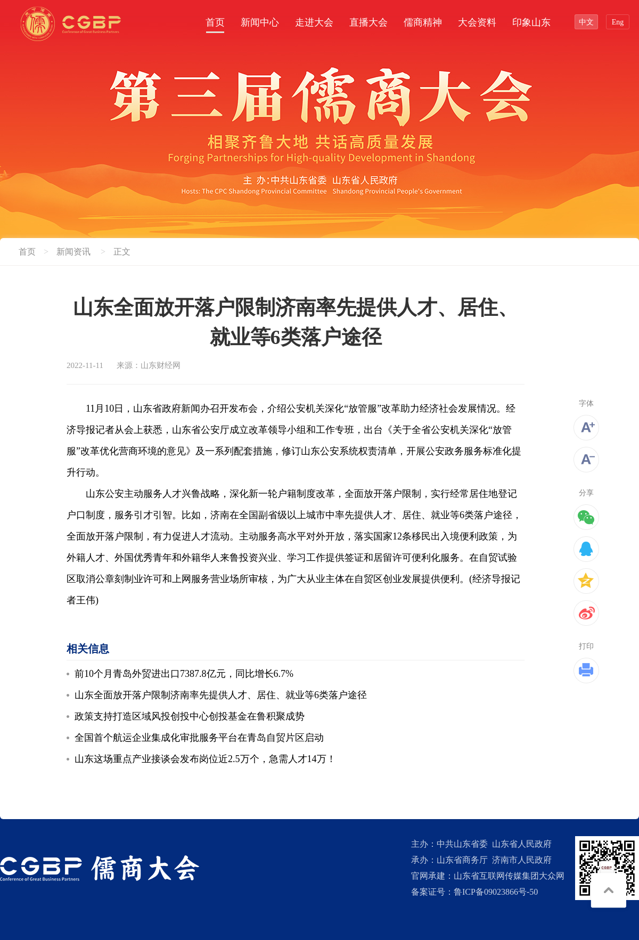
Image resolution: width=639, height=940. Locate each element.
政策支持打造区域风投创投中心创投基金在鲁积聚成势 (190, 716)
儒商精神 (423, 22)
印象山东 (531, 22)
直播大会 (368, 22)
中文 (586, 22)
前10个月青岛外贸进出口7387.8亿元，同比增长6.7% (184, 673)
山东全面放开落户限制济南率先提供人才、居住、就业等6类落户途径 (221, 695)
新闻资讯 (73, 251)
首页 (215, 22)
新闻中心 (260, 22)
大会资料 (477, 22)
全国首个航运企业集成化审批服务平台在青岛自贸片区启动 (199, 737)
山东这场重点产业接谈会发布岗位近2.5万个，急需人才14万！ (205, 759)
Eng (618, 22)
